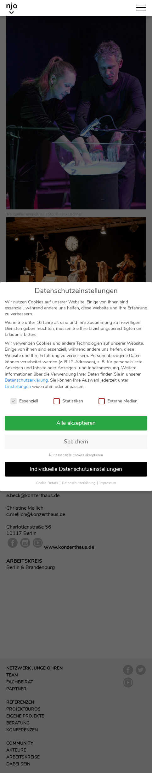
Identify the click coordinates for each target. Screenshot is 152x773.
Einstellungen (18, 381)
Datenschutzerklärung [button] (79, 478)
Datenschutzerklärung (26, 375)
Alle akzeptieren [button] (76, 418)
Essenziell (24, 396)
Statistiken (68, 396)
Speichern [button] (76, 436)
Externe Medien (118, 396)
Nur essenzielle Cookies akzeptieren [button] (76, 450)
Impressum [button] (107, 478)
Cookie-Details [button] (47, 478)
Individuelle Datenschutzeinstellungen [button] (76, 464)
